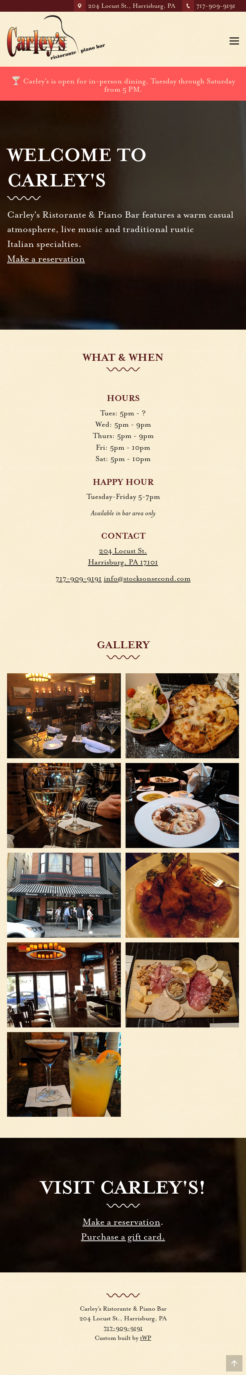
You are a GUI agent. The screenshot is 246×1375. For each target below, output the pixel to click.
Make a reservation (46, 258)
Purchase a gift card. (123, 1236)
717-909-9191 (79, 578)
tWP (145, 1338)
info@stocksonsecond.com (147, 578)
